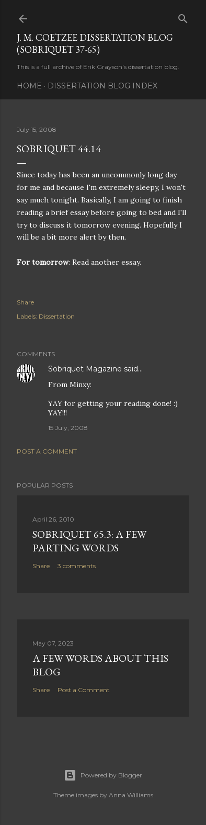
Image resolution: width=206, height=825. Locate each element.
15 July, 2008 (68, 428)
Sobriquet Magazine (85, 369)
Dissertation (57, 316)
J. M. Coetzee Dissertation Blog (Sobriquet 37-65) (95, 43)
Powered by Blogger (103, 775)
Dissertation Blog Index (102, 86)
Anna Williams (131, 795)
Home (29, 86)
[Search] (183, 16)
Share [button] (25, 302)
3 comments (77, 566)
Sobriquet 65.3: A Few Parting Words (89, 541)
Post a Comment (47, 451)
